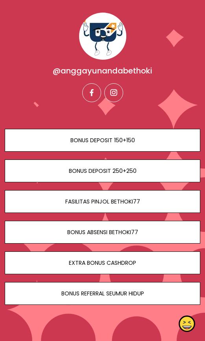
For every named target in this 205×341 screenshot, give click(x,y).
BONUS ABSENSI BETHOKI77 (102, 232)
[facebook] (91, 92)
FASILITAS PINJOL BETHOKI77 (102, 201)
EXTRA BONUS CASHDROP (102, 263)
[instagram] (113, 92)
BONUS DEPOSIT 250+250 (103, 171)
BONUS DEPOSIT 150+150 (102, 140)
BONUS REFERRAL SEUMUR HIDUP (102, 293)
